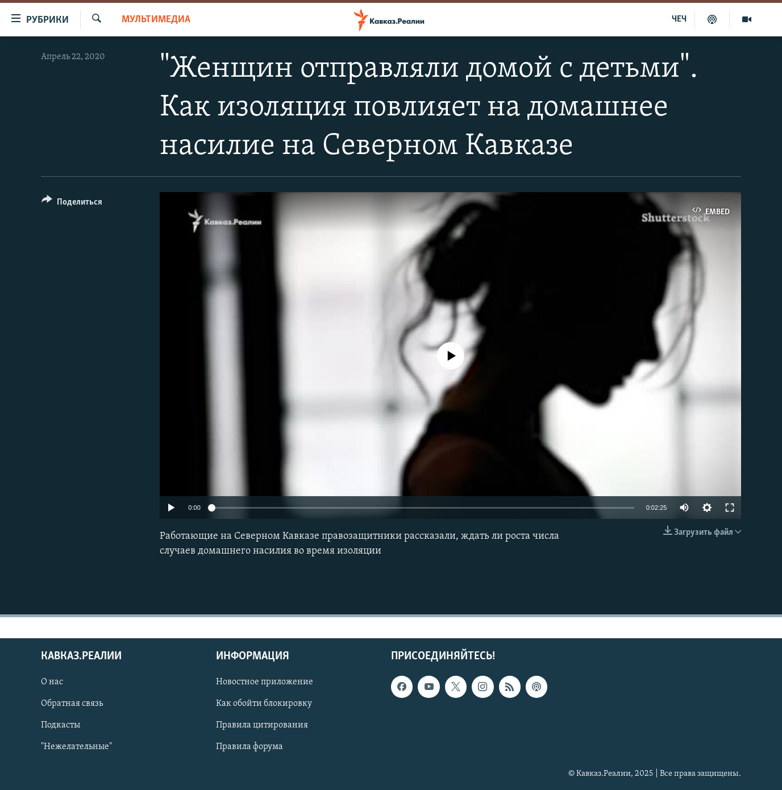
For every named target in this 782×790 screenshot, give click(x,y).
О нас (52, 682)
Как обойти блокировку (264, 703)
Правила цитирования (262, 725)
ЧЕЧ (679, 19)
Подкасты (60, 725)
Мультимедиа (156, 19)
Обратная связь (72, 703)
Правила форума (249, 746)
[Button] (71, 203)
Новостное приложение (264, 682)
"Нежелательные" (76, 746)
